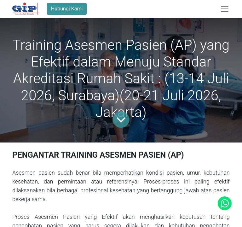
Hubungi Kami (67, 9)
